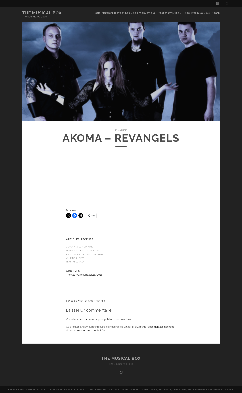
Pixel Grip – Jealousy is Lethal (84, 254)
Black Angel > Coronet (80, 247)
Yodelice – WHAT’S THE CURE (82, 250)
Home (97, 13)
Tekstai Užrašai (75, 262)
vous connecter (89, 319)
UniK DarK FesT (75, 258)
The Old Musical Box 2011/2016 (84, 274)
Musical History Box (116, 13)
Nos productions (144, 13)
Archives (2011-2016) (198, 13)
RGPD (217, 13)
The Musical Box (42, 13)
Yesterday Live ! (169, 13)
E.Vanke (121, 130)
